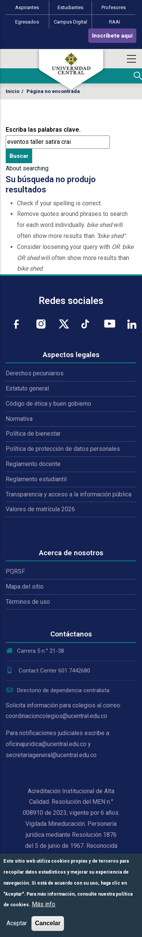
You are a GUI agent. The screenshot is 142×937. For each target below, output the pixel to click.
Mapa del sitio (25, 586)
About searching (27, 168)
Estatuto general (27, 388)
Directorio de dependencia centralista (57, 690)
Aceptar (16, 923)
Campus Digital (70, 22)
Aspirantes (27, 7)
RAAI (114, 22)
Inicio (12, 91)
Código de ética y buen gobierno (48, 403)
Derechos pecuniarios (35, 373)
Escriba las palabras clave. (43, 129)
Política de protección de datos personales (63, 448)
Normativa (19, 418)
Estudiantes (70, 7)
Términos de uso (28, 601)
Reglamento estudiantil (36, 479)
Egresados (27, 22)
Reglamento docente (33, 464)
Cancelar (48, 923)
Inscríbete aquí (112, 35)
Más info (43, 904)
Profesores (113, 7)
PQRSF (15, 571)
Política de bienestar (33, 433)
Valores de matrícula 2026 (40, 509)
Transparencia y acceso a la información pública (68, 494)
